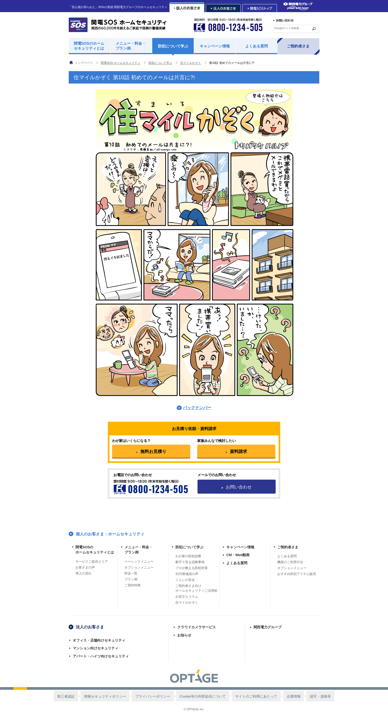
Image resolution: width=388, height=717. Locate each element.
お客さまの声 (85, 567)
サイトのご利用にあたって (244, 696)
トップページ (84, 62)
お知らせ (184, 635)
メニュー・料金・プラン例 (131, 46)
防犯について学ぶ (173, 46)
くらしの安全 (185, 580)
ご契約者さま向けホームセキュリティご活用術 (196, 588)
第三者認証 (93, 696)
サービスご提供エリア (91, 561)
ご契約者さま (298, 46)
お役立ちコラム (186, 596)
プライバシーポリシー (162, 696)
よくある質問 (256, 46)
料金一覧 (130, 573)
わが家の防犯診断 (188, 556)
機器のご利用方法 (290, 562)
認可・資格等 (293, 696)
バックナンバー (197, 407)
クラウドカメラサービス (196, 627)
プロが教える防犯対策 (191, 568)
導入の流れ (83, 573)
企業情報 (273, 696)
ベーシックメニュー (139, 561)
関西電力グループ (268, 627)
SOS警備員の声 (186, 574)
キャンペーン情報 (215, 46)
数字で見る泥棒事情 (190, 562)
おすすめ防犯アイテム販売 (296, 574)
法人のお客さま (90, 627)
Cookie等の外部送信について (201, 696)
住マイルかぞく (186, 602)
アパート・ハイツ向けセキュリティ (101, 656)
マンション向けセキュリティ (95, 648)
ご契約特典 (132, 585)
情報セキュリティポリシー (124, 696)
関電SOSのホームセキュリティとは (89, 46)
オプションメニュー (139, 567)
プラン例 (130, 579)
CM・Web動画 (238, 555)
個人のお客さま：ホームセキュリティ (110, 534)
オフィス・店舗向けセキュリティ (99, 640)
